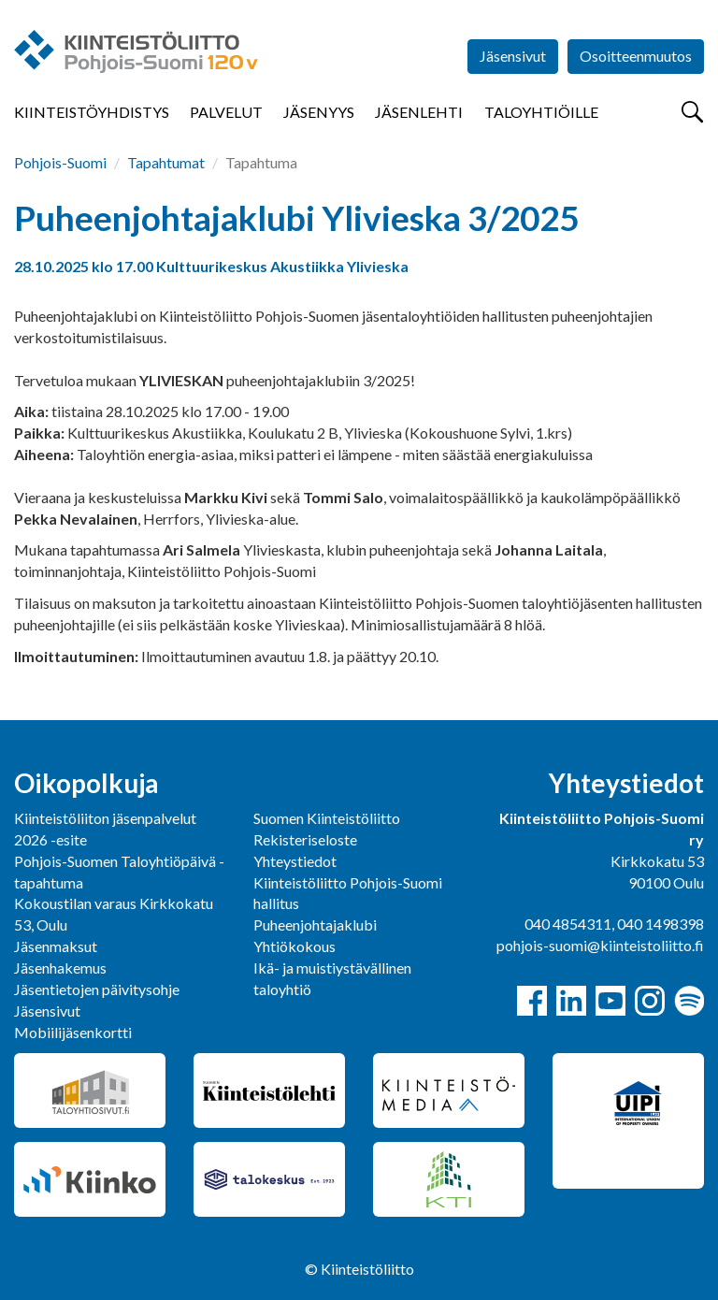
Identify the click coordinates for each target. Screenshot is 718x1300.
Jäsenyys (318, 112)
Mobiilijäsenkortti (73, 1032)
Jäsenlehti (419, 112)
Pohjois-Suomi (60, 162)
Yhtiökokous (294, 946)
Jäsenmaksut (55, 946)
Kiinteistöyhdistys (91, 112)
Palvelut (226, 112)
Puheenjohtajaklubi (315, 924)
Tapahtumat (166, 162)
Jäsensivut (513, 56)
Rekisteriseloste (305, 839)
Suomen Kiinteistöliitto (326, 818)
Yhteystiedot (295, 861)
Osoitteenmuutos (636, 56)
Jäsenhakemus (60, 967)
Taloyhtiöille (541, 112)
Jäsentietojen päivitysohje (97, 989)
